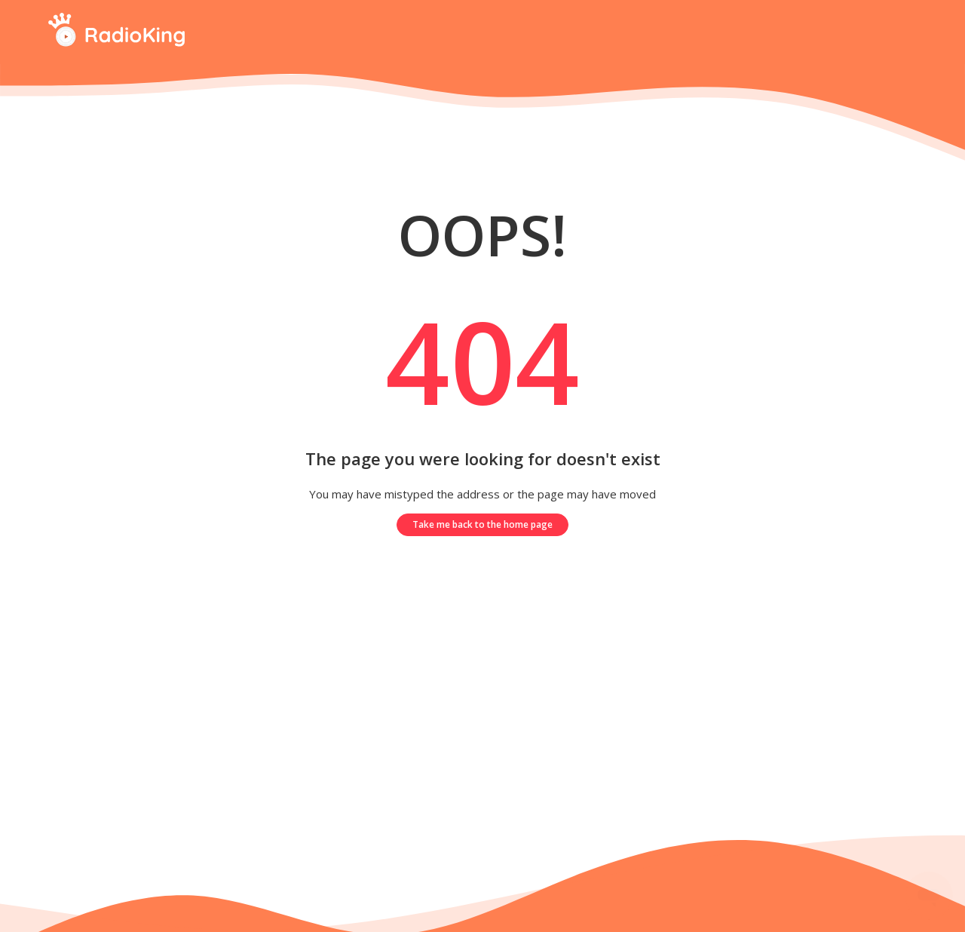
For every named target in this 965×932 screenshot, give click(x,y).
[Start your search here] (905, 32)
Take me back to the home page (482, 524)
